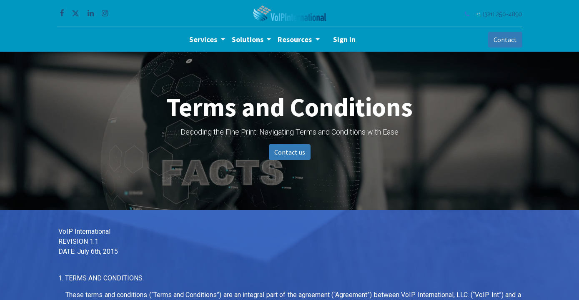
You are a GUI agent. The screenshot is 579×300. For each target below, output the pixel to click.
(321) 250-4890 (501, 14)
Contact (503, 39)
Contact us (289, 152)
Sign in (344, 39)
